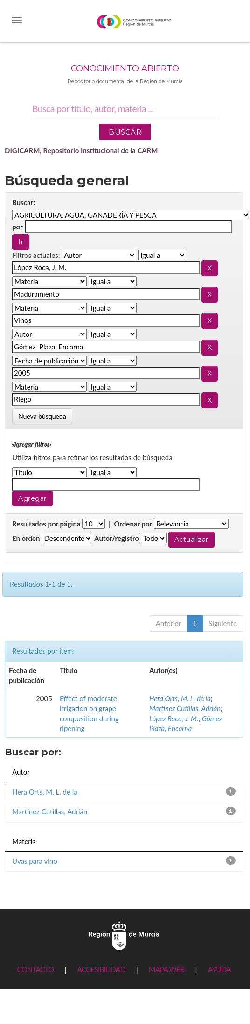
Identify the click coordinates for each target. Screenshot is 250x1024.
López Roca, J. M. (174, 718)
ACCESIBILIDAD (101, 969)
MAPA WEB (167, 969)
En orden (26, 538)
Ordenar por (133, 523)
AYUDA (219, 969)
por (17, 226)
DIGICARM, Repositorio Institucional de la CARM (81, 150)
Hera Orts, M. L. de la (180, 698)
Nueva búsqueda (42, 416)
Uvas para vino (34, 861)
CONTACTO (35, 969)
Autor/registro (116, 538)
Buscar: (23, 202)
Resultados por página (46, 523)
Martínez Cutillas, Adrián (185, 708)
